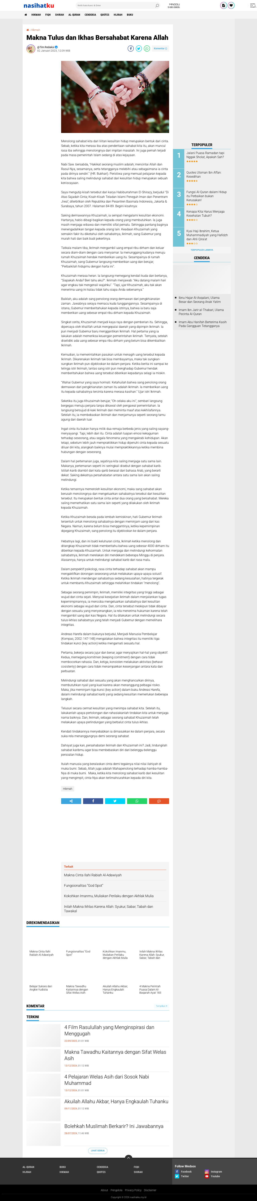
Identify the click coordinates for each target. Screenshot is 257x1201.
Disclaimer (150, 1190)
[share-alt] (71, 801)
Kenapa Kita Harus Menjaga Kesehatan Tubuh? (205, 213)
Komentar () (160, 48)
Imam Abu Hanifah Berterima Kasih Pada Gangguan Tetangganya (203, 324)
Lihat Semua (97, 1150)
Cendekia (90, 14)
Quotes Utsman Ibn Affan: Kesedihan (203, 174)
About (104, 1190)
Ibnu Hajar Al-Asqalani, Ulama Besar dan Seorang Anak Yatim (200, 300)
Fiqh (48, 14)
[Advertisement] (41, 114)
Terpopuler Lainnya (202, 250)
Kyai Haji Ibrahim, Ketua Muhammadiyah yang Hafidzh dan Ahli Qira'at (207, 235)
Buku (130, 14)
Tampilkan (161, 1006)
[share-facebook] (131, 48)
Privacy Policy (133, 1190)
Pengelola (116, 1190)
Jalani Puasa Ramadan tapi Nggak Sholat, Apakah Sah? (205, 155)
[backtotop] (128, 1159)
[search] (118, 5)
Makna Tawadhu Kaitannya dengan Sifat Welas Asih (115, 1055)
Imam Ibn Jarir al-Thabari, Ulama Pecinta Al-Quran (201, 312)
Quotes (104, 14)
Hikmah (36, 14)
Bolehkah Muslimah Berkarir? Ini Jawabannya (113, 1126)
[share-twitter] (139, 48)
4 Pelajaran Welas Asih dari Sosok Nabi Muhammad (106, 1080)
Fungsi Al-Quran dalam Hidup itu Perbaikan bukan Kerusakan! (206, 196)
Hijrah (118, 14)
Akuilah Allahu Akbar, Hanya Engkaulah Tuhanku (116, 1101)
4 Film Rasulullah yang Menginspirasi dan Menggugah (109, 1030)
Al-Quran (74, 14)
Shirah (59, 14)
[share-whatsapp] (147, 48)
